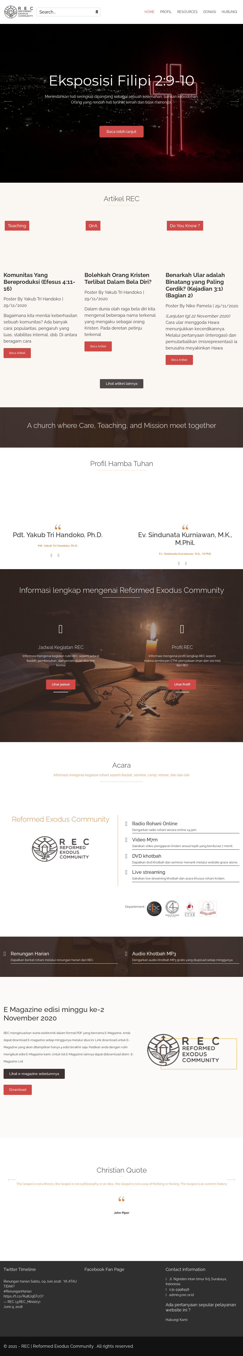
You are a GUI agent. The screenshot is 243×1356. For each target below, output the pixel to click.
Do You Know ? (185, 225)
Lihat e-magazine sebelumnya (34, 1074)
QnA (93, 225)
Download (17, 1090)
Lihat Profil (182, 684)
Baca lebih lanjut (178, 131)
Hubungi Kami (176, 1320)
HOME (149, 12)
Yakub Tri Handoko (42, 298)
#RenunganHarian (18, 1291)
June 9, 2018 (13, 1307)
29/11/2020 (15, 305)
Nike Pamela (199, 305)
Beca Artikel (17, 353)
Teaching (17, 225)
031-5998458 (179, 1289)
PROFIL (166, 12)
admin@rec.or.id (181, 1295)
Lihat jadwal (61, 684)
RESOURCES (187, 12)
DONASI (209, 12)
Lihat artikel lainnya (121, 383)
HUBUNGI (229, 12)
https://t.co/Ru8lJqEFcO (23, 1296)
